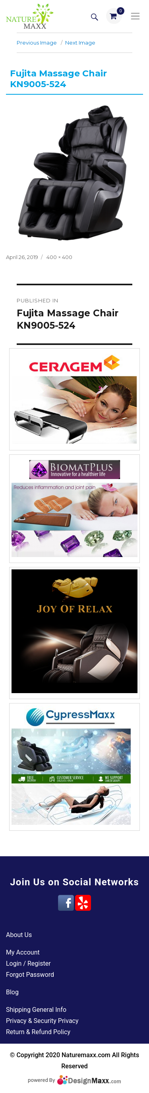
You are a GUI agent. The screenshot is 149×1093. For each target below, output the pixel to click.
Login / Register (28, 963)
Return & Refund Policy (38, 1032)
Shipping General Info (36, 1009)
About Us (19, 935)
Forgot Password (30, 974)
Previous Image (37, 42)
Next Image (80, 42)
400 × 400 (59, 257)
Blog (12, 992)
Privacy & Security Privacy (42, 1021)
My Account (23, 952)
